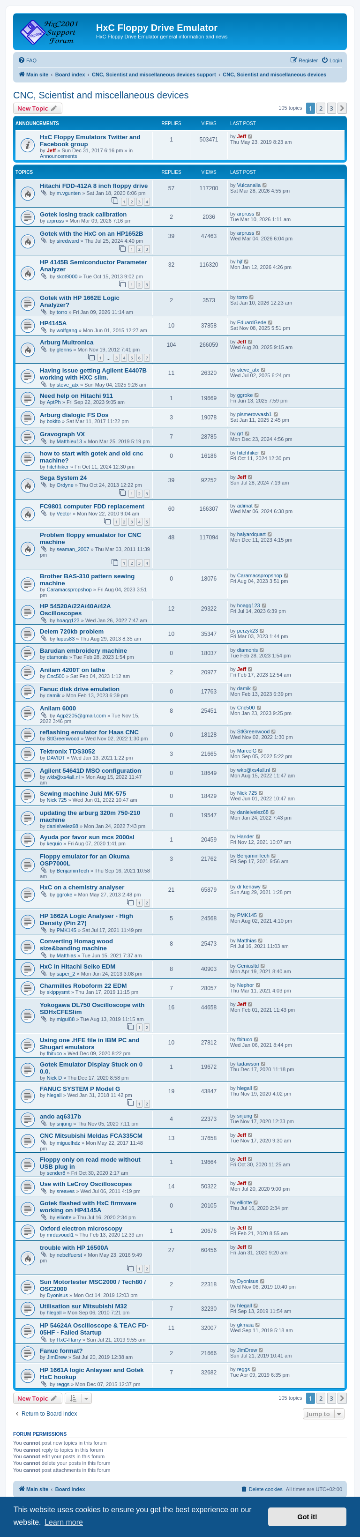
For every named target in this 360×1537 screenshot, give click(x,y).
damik (53, 695)
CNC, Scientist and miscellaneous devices (101, 95)
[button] (342, 108)
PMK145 (66, 930)
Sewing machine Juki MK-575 (83, 793)
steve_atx (68, 385)
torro (62, 312)
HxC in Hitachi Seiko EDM (77, 966)
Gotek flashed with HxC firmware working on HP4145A (88, 1207)
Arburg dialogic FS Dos (74, 414)
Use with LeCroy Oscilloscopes (86, 1183)
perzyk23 (247, 631)
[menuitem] (27, 60)
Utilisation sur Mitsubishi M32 (83, 1306)
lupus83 (66, 639)
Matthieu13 (69, 441)
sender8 (56, 1173)
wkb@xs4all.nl (63, 777)
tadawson (248, 1064)
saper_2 (66, 974)
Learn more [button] (64, 1522)
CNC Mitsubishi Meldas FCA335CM (91, 1135)
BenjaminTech (73, 870)
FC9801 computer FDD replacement (92, 506)
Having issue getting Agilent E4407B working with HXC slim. (93, 374)
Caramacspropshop (69, 589)
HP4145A (53, 323)
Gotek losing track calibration (83, 214)
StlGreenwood (63, 738)
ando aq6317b (60, 1116)
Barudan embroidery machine (83, 650)
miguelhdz (68, 1143)
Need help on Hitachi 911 (76, 395)
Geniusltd (248, 966)
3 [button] (331, 108)
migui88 (66, 1019)
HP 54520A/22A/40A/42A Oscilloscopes (75, 610)
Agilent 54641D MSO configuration (90, 770)
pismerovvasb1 (254, 414)
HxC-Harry (69, 1340)
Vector (64, 513)
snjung (64, 1124)
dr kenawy (249, 886)
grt (240, 433)
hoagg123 (68, 620)
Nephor (245, 985)
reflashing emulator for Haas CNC (89, 732)
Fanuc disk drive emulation (80, 689)
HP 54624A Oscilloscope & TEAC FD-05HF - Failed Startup (94, 1329)
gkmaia (245, 1325)
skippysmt (58, 992)
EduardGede (251, 322)
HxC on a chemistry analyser (82, 887)
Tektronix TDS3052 (67, 751)
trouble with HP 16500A (74, 1247)
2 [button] (320, 108)
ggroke (245, 395)
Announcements (58, 156)
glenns (64, 349)
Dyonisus (57, 1295)
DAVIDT (56, 758)
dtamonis (57, 657)
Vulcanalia (249, 185)
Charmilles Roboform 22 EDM (83, 985)
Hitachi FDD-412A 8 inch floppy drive (94, 185)
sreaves (66, 1191)
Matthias (66, 955)
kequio (54, 843)
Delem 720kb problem (72, 631)
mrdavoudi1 (60, 1235)
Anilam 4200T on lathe (72, 669)
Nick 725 (57, 800)
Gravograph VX (62, 434)
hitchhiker (58, 467)
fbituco (54, 1053)
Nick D (54, 1078)
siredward (68, 241)
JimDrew (57, 1357)
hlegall (54, 1095)
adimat (245, 505)
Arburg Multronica (66, 342)
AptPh (54, 402)
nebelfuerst (69, 1255)
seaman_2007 (73, 549)
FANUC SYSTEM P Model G (80, 1088)
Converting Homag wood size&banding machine (76, 945)
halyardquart (251, 534)
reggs (63, 1384)
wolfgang (67, 330)
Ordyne (65, 485)
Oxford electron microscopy (81, 1228)
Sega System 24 (63, 477)
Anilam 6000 (58, 708)
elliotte (64, 1217)
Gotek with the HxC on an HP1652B (91, 233)
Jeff (51, 150)
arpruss (55, 221)
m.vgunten (69, 193)
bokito (53, 421)
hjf (240, 261)
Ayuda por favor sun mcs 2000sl (87, 837)
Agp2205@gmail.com (81, 715)
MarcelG (247, 751)
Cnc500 (56, 676)
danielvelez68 (62, 826)
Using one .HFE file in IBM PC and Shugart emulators (89, 1044)
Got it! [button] (307, 1517)
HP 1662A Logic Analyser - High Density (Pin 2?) (86, 919)
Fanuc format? (61, 1350)
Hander (245, 836)
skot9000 (67, 276)
